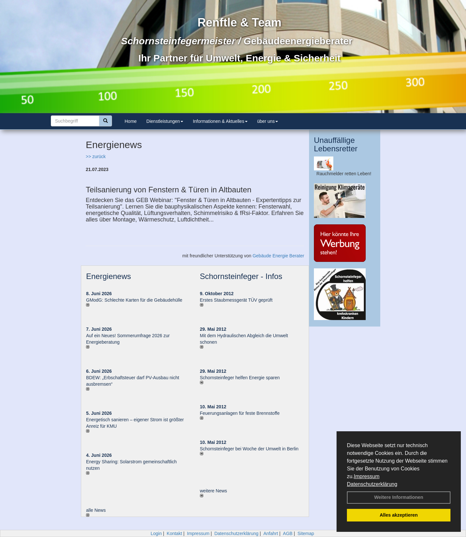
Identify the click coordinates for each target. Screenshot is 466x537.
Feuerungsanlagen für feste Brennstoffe (240, 413)
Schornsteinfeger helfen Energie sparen (240, 377)
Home (131, 121)
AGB (288, 533)
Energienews (108, 276)
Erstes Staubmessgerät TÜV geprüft (236, 300)
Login (155, 533)
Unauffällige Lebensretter (336, 144)
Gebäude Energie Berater (278, 255)
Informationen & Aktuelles (220, 121)
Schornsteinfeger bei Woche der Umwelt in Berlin (249, 448)
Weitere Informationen (398, 497)
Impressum (366, 476)
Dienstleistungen (164, 121)
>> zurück (95, 156)
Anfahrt (270, 533)
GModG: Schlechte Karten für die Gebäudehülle (134, 300)
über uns (267, 121)
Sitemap (305, 533)
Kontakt (174, 533)
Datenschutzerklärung (372, 484)
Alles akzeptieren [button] (399, 515)
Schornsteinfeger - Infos (241, 276)
